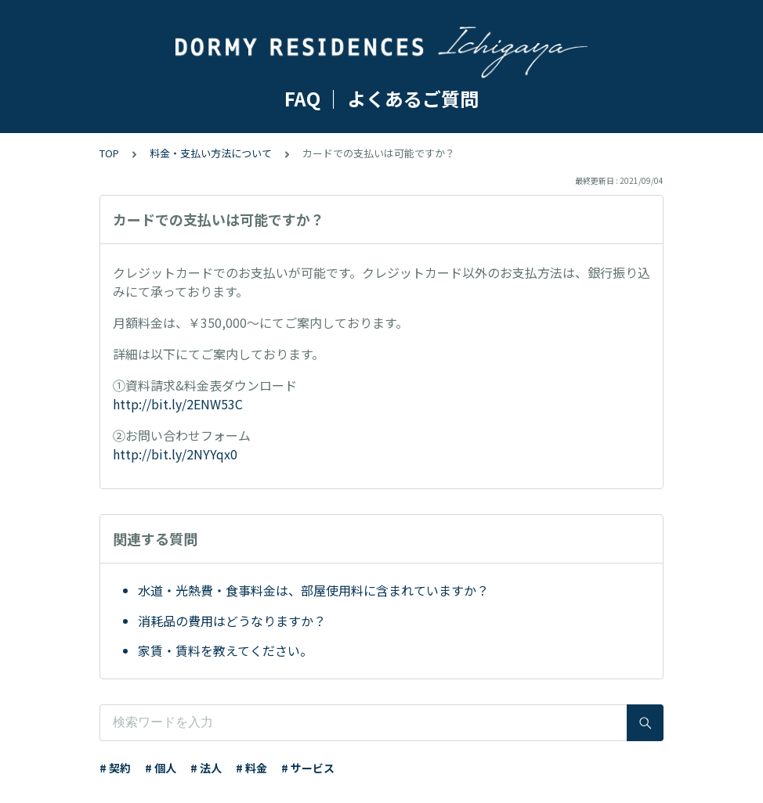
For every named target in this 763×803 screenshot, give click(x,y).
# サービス (307, 768)
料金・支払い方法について (211, 153)
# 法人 (206, 768)
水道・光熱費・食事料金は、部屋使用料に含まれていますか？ (313, 590)
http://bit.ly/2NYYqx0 (175, 454)
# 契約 (115, 768)
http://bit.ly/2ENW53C (178, 403)
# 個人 (160, 768)
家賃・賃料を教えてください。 (225, 650)
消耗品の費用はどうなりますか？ (232, 620)
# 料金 (251, 768)
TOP (109, 153)
